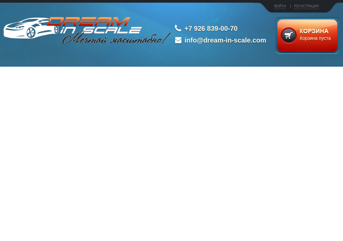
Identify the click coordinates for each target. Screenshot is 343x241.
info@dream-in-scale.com (225, 40)
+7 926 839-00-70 (211, 28)
